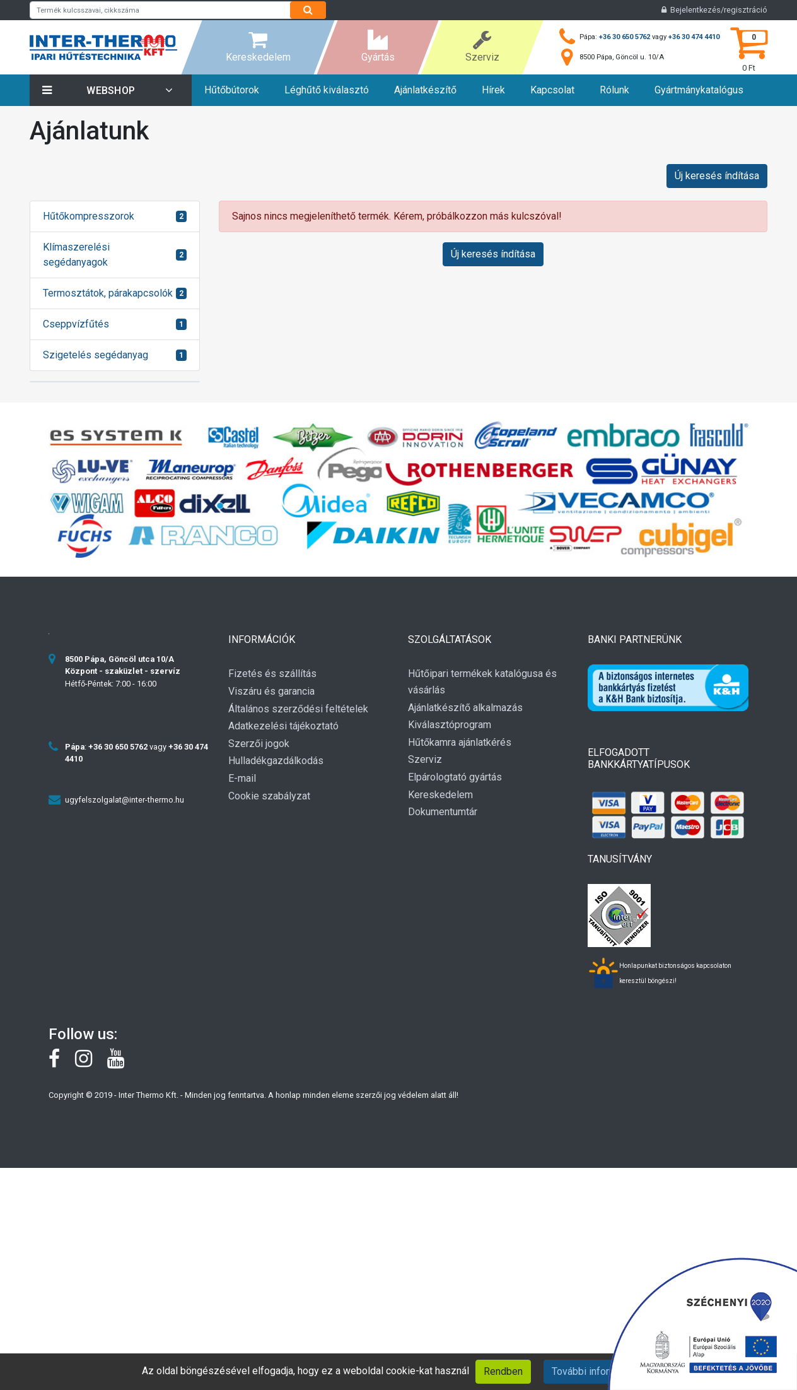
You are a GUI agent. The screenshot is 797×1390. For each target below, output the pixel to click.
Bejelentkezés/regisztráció (714, 10)
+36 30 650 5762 (624, 37)
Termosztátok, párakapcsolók (108, 293)
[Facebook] (62, 1062)
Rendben (503, 1371)
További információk (596, 1371)
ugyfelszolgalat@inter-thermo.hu (124, 799)
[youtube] (122, 1062)
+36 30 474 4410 (693, 37)
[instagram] (91, 1062)
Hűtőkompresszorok (88, 216)
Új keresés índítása (717, 176)
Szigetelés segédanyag (95, 355)
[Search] (308, 10)
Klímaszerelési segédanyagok (76, 254)
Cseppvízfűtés (76, 324)
